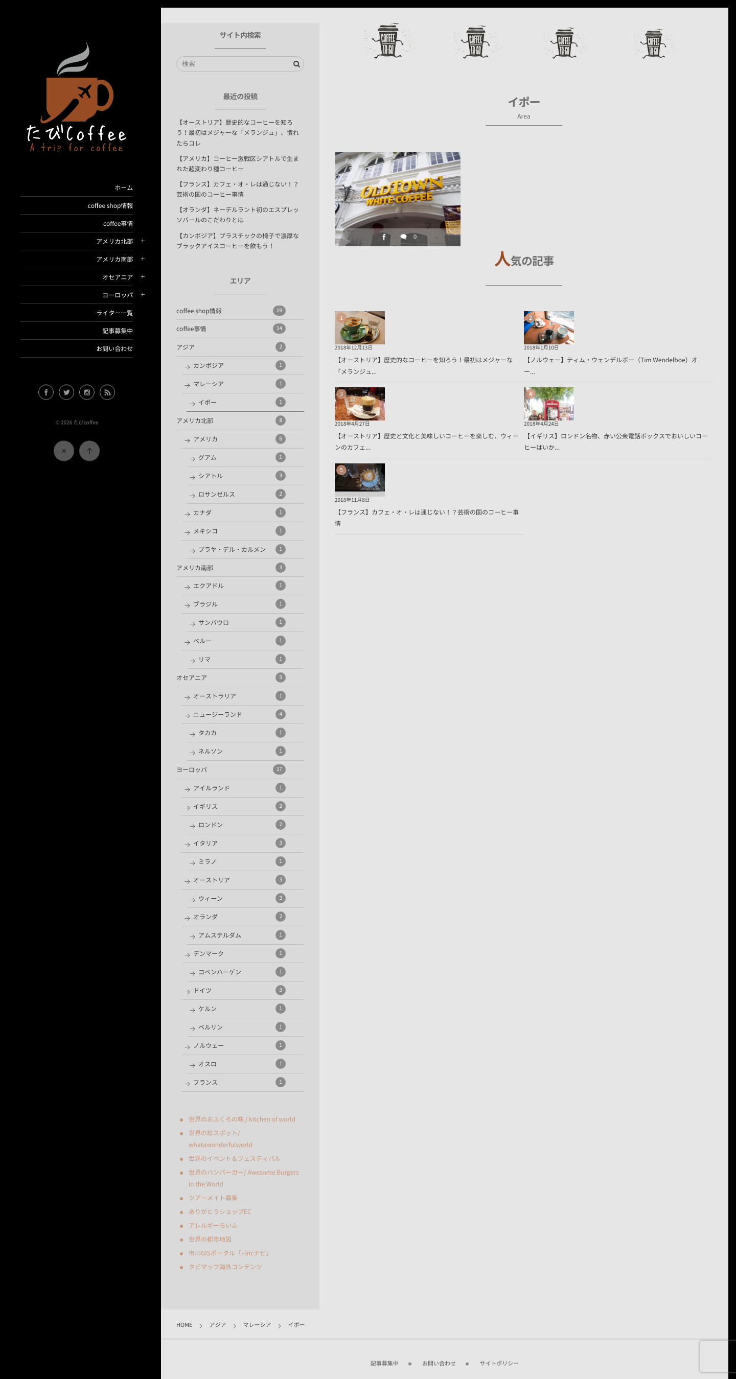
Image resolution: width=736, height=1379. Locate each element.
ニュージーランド (239, 714)
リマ (242, 659)
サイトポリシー (499, 1358)
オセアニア (117, 277)
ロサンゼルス (242, 494)
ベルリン (242, 1027)
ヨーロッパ (117, 294)
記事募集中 (117, 330)
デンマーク (239, 953)
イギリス (239, 806)
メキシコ (239, 531)
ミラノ (242, 861)
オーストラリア (239, 696)
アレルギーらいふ (213, 1225)
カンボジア (239, 365)
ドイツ (239, 990)
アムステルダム (242, 935)
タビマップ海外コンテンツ (225, 1266)
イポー (242, 402)
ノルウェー (239, 1045)
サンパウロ (242, 622)
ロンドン (242, 825)
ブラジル (239, 604)
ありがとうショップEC (220, 1211)
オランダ (239, 916)
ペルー (239, 641)
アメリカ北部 (114, 241)
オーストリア (239, 880)
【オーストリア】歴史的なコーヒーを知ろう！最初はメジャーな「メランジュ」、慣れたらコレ (237, 132)
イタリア (239, 843)
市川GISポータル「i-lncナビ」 (230, 1252)
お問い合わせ (114, 348)
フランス (239, 1082)
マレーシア (239, 384)
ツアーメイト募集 (213, 1197)
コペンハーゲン (242, 972)
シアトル (242, 476)
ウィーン (242, 898)
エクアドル (239, 585)
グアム (242, 457)
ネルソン (242, 751)
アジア (231, 347)
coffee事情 (118, 223)
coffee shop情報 (110, 205)
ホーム (123, 187)
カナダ (239, 512)
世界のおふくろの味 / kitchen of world (242, 1119)
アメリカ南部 (114, 259)
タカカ (242, 733)
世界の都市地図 (210, 1239)
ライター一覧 (114, 312)
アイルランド (239, 788)
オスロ (242, 1064)
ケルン (242, 1008)
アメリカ (239, 439)
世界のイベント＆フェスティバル (235, 1158)
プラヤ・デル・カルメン (242, 549)
